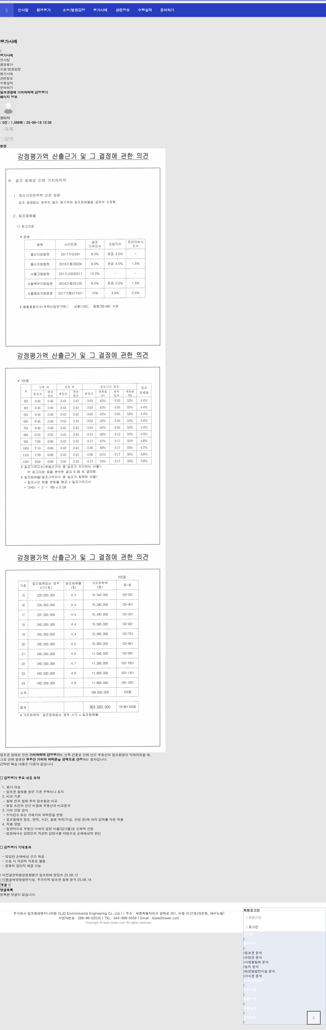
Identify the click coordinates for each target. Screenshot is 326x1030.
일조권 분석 (252, 952)
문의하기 (167, 10)
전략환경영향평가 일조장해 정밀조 (37, 874)
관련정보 (123, 10)
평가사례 (100, 10)
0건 (3, 122)
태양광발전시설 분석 (259, 971)
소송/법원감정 (73, 10)
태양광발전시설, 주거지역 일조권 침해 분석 (44, 879)
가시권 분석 (252, 975)
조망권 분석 (252, 957)
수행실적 (145, 10)
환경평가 (43, 10)
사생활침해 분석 (255, 962)
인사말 (23, 10)
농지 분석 (251, 966)
